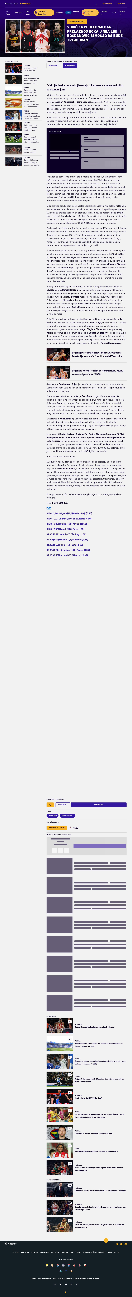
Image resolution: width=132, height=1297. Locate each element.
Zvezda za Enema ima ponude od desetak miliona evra (96, 1151)
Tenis (109, 1252)
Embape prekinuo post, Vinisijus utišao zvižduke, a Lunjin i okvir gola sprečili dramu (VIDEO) (32, 116)
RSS (54, 1279)
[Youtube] (71, 1284)
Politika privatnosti (65, 1279)
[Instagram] (55, 1284)
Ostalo (116, 1252)
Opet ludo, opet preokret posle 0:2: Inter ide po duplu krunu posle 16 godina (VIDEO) (31, 139)
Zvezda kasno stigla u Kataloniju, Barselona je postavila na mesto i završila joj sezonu (101, 1208)
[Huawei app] (125, 1244)
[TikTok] (77, 1284)
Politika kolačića (80, 1279)
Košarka (27, 65)
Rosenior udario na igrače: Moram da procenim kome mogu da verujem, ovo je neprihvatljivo (32, 80)
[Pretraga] (96, 3)
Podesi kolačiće (93, 1279)
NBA (71, 1252)
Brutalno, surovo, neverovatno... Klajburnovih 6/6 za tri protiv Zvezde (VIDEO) (99, 1226)
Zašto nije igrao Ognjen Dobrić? (30, 151)
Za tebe (16, 1252)
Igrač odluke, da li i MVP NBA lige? (31, 69)
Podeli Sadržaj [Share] (77, 21)
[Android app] (117, 1244)
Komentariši (70, 65)
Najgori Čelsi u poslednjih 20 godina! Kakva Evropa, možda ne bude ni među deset (99, 1080)
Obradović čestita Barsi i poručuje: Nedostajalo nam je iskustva (31, 162)
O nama (33, 1279)
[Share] (50, 804)
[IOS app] (121, 1244)
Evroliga (64, 1252)
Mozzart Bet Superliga (49, 1252)
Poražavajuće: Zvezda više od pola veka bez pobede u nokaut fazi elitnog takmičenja (31, 104)
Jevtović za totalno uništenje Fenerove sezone (93, 1133)
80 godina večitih (90, 1252)
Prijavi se (121, 4)
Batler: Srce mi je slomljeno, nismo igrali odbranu (30, 127)
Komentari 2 (53, 65)
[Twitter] (60, 1284)
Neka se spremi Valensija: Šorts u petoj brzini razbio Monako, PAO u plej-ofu (99, 1168)
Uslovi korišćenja (44, 1279)
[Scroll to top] (106, 1240)
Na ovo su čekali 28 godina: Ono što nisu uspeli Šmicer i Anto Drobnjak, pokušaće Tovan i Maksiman (99, 1115)
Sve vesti (34, 1252)
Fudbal (26, 76)
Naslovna (25, 1252)
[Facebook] (66, 1284)
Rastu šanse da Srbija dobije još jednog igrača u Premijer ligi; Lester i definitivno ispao (32, 92)
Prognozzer (107, 4)
